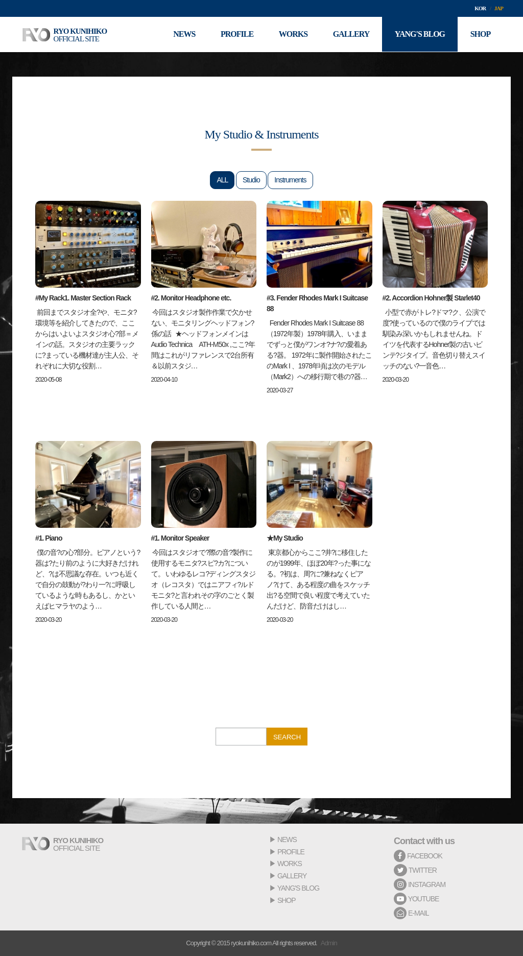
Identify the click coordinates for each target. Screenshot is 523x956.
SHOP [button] (480, 34)
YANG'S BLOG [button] (419, 34)
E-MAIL (411, 913)
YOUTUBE (416, 899)
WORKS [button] (292, 34)
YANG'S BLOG (298, 888)
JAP (498, 8)
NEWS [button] (183, 34)
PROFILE (290, 852)
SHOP (286, 900)
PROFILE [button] (236, 34)
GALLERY (291, 876)
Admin (329, 943)
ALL (222, 180)
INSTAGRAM (419, 884)
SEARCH (287, 737)
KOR (480, 8)
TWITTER (415, 870)
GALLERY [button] (350, 34)
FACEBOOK (418, 856)
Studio (251, 180)
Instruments (290, 180)
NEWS (287, 839)
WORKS (289, 863)
